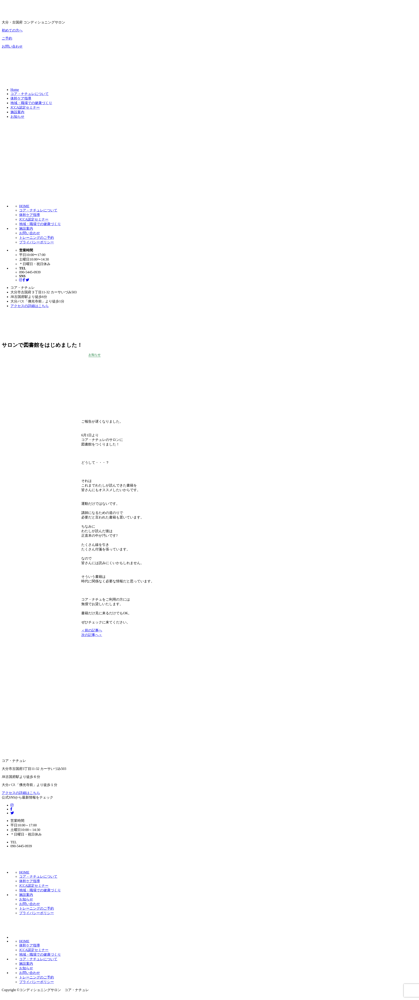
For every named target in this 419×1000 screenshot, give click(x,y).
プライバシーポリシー (36, 242)
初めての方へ (12, 30)
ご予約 (7, 38)
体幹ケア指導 (20, 98)
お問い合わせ (12, 46)
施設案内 (17, 112)
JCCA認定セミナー (25, 107)
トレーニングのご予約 (36, 237)
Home (14, 89)
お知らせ (17, 116)
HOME (24, 206)
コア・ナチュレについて (29, 94)
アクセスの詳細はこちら (29, 306)
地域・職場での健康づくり (31, 103)
